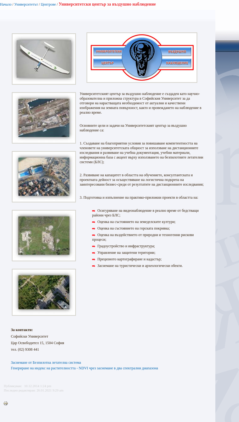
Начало (6, 4)
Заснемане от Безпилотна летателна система (46, 362)
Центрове (48, 4)
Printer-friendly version (7, 403)
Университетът (26, 4)
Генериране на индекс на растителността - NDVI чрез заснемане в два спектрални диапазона (84, 368)
